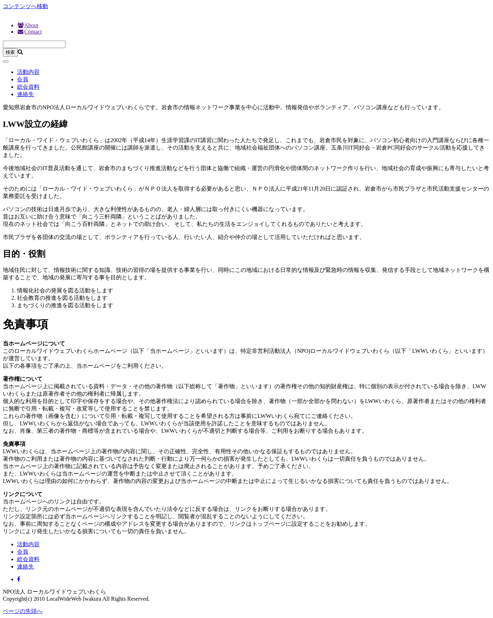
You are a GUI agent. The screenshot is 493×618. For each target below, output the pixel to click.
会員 (22, 79)
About (28, 25)
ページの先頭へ (22, 611)
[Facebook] (18, 579)
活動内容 (28, 72)
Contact (29, 32)
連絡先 (25, 94)
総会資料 (28, 87)
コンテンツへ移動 (25, 6)
